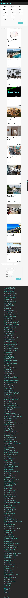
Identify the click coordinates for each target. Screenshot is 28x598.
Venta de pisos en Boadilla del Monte (9, 497)
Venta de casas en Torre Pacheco (8, 560)
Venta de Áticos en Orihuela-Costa (9, 439)
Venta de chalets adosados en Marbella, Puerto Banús (11, 324)
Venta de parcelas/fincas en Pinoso (9, 310)
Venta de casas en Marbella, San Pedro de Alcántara (11, 380)
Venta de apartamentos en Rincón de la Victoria (10, 503)
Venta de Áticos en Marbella (8, 347)
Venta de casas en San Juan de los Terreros (10, 492)
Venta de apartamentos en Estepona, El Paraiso (10, 438)
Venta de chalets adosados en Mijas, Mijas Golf (10, 418)
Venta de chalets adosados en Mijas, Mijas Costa (10, 345)
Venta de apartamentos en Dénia (8, 499)
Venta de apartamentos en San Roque (9, 520)
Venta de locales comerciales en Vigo (9, 432)
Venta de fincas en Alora (7, 562)
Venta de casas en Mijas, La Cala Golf (9, 465)
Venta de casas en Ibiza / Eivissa (8, 362)
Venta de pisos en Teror (7, 436)
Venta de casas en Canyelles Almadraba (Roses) (10, 403)
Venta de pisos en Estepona (8, 570)
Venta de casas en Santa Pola (8, 428)
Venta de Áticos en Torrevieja (8, 309)
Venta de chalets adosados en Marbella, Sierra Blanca (11, 554)
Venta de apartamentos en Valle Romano (10, 547)
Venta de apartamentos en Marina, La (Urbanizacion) (11, 543)
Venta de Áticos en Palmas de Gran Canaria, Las (10, 550)
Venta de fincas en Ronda (7, 585)
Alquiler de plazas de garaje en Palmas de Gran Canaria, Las (12, 563)
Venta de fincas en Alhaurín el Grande (9, 404)
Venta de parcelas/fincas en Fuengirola (9, 468)
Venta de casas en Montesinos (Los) (9, 580)
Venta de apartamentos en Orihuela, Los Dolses (10, 544)
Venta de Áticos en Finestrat (8, 488)
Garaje (4, 19)
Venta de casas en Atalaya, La (8, 365)
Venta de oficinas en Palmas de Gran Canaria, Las (11, 412)
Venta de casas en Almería (7, 456)
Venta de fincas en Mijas (7, 511)
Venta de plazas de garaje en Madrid (9, 381)
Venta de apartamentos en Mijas (8, 326)
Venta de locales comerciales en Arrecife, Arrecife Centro (12, 495)
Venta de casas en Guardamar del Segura (10, 531)
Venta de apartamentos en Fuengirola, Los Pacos (11, 546)
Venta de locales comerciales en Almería (9, 513)
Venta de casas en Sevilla (7, 583)
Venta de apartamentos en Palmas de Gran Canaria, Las (12, 471)
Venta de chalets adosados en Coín (9, 374)
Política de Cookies (6, 597)
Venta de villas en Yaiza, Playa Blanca (9, 390)
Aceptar (11, 276)
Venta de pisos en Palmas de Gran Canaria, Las (10, 294)
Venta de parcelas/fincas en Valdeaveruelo (10, 514)
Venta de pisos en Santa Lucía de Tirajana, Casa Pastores (12, 392)
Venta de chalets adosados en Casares (9, 401)
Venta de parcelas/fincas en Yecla (8, 336)
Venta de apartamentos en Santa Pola (9, 500)
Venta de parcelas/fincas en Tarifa (8, 481)
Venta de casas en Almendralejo (8, 385)
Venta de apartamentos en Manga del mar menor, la (11, 504)
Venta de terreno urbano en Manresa (9, 566)
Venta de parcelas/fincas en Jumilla (9, 434)
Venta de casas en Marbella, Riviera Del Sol (10, 366)
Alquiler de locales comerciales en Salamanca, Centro (11, 466)
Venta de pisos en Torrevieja (8, 358)
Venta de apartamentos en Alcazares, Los (10, 323)
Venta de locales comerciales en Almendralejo (10, 413)
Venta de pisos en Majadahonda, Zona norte (10, 415)
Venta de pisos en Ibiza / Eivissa (8, 435)
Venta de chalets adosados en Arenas (9, 427)
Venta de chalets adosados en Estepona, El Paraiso (11, 348)
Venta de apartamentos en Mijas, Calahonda (10, 330)
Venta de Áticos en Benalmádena (8, 317)
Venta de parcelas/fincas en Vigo (8, 540)
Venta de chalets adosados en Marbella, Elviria (10, 343)
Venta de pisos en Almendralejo (8, 352)
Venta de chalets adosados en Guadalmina (10, 338)
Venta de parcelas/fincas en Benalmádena (10, 386)
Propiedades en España (9, 287)
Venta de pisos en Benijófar (8, 517)
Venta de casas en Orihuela (8, 532)
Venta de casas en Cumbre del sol (8, 445)
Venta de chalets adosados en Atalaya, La (9, 462)
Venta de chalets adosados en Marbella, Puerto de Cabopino (12, 442)
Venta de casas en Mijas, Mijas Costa (9, 420)
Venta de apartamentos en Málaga (9, 296)
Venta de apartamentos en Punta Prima (9, 356)
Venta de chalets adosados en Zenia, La (9, 410)
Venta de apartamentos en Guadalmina (9, 353)
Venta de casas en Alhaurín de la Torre (9, 411)
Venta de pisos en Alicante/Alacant (9, 516)
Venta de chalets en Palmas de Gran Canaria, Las (11, 337)
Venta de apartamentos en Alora (8, 417)
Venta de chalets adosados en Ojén (9, 464)
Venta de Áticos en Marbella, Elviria (9, 506)
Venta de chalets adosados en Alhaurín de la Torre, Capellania (12, 553)
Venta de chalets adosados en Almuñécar (10, 527)
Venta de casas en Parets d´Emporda (9, 313)
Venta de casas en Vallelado (8, 446)
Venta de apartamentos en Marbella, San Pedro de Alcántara (12, 325)
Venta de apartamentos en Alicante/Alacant (10, 319)
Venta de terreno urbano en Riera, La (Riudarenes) (11, 482)
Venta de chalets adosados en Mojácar (9, 526)
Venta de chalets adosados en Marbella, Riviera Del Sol (11, 463)
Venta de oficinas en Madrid (8, 512)
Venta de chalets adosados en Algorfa (9, 367)
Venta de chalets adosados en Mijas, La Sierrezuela (11, 555)
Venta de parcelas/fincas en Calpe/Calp (9, 370)
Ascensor (20, 16)
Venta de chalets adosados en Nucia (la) (9, 359)
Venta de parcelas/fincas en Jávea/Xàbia (9, 391)
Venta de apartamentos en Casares (9, 335)
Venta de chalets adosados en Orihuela (9, 372)
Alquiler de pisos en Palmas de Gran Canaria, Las (11, 405)
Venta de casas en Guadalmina (8, 534)
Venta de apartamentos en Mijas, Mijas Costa (10, 331)
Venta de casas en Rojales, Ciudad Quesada (10, 327)
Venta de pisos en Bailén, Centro (8, 485)
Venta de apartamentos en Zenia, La (9, 487)
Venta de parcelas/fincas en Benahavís (9, 315)
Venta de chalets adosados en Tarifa (9, 575)
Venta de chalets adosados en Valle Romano (10, 475)
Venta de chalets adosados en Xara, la (9, 461)
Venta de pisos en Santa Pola (8, 567)
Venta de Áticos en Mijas (7, 551)
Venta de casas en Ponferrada (8, 533)
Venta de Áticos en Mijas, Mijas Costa (9, 571)
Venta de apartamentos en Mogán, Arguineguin (10, 437)
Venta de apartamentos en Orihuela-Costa (10, 334)
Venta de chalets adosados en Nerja (9, 388)
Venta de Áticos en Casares (8, 505)
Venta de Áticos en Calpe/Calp (8, 400)
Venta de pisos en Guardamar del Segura (9, 483)
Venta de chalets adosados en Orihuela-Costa (10, 344)
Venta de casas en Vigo (7, 561)
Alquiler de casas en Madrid (8, 312)
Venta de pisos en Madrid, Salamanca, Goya (10, 518)
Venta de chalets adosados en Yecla (9, 444)
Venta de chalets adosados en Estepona (9, 295)
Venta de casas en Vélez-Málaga (8, 510)
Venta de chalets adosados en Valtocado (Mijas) (10, 578)
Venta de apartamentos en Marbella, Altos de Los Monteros (12, 407)
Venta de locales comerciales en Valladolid (10, 467)
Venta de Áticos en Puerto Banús (8, 378)
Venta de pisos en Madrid (7, 308)
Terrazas (12, 19)
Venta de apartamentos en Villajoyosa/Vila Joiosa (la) (11, 321)
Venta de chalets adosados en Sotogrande (10, 316)
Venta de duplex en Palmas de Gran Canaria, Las (10, 548)
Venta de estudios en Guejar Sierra (9, 408)
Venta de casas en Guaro (7, 582)
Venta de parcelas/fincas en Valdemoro (9, 457)
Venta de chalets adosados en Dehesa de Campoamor (11, 573)
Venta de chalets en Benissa (8, 523)
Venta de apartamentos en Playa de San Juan (10, 422)
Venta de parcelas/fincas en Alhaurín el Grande (10, 421)
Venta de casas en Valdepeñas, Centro (9, 508)
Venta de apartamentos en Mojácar (9, 459)
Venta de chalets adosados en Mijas (9, 300)
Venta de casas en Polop (7, 375)
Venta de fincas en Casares (8, 584)
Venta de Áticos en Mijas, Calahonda (9, 440)
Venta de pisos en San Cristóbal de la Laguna (10, 450)
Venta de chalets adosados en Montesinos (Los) (10, 454)
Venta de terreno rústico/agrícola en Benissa (10, 376)
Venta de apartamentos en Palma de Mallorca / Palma (11, 451)
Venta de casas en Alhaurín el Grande (9, 430)
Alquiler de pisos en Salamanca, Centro (9, 447)
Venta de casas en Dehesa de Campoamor (10, 530)
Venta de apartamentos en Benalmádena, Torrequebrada (12, 502)
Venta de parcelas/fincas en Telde (8, 515)
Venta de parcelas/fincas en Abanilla (9, 469)
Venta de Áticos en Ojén (7, 473)
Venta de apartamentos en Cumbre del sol (10, 364)
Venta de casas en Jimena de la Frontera (9, 507)
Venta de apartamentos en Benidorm (9, 328)
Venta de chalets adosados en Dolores (9, 425)
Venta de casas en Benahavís (8, 389)
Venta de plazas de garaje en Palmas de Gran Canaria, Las (12, 431)
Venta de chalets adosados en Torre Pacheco (10, 395)
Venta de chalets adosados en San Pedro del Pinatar (11, 402)
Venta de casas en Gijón (7, 361)
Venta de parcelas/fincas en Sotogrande (9, 339)
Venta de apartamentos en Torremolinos (9, 318)
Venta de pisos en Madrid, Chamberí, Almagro (10, 542)
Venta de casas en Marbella (8, 303)
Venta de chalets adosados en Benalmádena (10, 302)
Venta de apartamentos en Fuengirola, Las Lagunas (11, 377)
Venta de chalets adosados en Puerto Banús (10, 577)
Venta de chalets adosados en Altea (9, 340)
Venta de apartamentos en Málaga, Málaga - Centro (11, 322)
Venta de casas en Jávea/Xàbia (8, 579)
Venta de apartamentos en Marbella (9, 290)
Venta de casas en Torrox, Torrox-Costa (9, 535)
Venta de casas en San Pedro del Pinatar (9, 357)
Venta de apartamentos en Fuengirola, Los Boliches (11, 452)
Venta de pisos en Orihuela (8, 541)
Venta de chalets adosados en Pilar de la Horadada (11, 350)
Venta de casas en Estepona (8, 299)
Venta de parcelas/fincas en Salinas (9, 480)
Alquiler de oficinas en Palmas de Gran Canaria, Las (11, 363)
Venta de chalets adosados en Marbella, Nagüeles (11, 455)
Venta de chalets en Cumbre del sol (9, 379)
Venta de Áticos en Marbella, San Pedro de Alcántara (11, 489)
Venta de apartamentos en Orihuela (9, 371)
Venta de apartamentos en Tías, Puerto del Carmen (11, 501)
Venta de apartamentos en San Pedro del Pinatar (11, 399)
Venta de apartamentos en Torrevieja (9, 289)
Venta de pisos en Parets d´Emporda (9, 346)
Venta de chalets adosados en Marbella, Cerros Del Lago (12, 528)
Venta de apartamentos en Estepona (9, 291)
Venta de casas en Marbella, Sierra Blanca (10, 509)
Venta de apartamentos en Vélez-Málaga (9, 472)
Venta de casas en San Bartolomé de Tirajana (10, 558)
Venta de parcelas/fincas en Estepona (9, 333)
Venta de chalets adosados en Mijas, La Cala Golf (10, 360)
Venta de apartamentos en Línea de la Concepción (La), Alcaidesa (13, 416)
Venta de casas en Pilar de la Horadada (9, 304)
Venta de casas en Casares (7, 478)
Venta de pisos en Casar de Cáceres (9, 355)
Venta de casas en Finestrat (8, 320)
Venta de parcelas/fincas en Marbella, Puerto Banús (11, 433)
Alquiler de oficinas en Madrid (8, 493)
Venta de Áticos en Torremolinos (8, 572)
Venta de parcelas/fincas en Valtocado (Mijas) (10, 565)
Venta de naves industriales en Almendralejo (10, 496)
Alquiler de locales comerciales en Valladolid (10, 494)
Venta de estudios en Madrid (8, 394)
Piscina (20, 19)
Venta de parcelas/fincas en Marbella (9, 351)
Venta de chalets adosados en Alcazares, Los (10, 368)
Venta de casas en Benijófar (8, 419)
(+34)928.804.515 (7, 592)
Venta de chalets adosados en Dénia (9, 409)
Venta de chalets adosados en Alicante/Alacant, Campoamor (12, 474)
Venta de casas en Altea (7, 556)
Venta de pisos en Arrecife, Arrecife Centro (10, 406)
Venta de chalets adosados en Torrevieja (9, 314)
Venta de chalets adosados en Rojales (9, 426)
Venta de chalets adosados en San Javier (9, 476)
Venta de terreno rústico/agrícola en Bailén (10, 448)
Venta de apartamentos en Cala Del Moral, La (10, 311)
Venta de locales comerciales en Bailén (9, 564)
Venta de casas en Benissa (7, 557)
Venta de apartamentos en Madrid (9, 387)
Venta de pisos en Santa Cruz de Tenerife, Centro (11, 519)
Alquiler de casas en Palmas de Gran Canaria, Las (11, 332)
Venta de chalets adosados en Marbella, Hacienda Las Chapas (12, 443)
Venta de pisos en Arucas (7, 470)
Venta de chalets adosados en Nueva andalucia (10, 297)
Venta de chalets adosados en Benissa (9, 354)
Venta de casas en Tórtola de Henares (9, 429)
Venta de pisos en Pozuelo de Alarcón (9, 569)
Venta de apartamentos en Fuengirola (9, 288)
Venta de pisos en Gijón (7, 568)
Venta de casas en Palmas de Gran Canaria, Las (10, 293)
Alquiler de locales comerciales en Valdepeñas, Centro (11, 479)
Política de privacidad (12, 276)
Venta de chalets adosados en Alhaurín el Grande (11, 342)
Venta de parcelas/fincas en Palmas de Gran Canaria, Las (12, 398)
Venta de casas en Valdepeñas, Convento (9, 581)
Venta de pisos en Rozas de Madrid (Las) (9, 458)
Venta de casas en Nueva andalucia (9, 305)
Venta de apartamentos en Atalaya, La (9, 383)
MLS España (6, 589)
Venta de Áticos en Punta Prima (8, 460)
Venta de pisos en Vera (7, 449)
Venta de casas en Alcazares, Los (8, 329)
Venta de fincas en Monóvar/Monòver (9, 536)
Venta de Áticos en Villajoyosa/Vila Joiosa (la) (10, 549)
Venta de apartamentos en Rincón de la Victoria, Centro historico (13, 521)
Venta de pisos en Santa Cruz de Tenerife (9, 486)
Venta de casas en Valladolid (8, 349)
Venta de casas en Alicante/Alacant (9, 529)
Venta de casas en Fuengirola (8, 396)
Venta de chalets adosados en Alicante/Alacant (10, 441)
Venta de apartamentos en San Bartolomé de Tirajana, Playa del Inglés (14, 423)
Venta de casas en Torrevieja (8, 306)
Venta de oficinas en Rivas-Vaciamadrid (9, 537)
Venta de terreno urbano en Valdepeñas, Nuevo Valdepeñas (12, 414)
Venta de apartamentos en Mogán (9, 545)
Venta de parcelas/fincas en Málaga (9, 539)
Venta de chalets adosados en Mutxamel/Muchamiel (11, 574)
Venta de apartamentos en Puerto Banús (10, 298)
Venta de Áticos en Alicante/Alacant (9, 453)
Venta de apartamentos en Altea (8, 498)
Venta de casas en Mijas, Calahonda (9, 341)
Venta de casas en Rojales (7, 384)
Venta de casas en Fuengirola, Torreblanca (10, 559)
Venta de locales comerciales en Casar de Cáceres (11, 538)
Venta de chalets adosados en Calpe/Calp (10, 301)
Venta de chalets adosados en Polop (9, 373)
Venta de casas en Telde (7, 369)
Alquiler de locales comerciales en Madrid (10, 397)
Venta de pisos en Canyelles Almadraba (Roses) (10, 484)
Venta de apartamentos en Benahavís (9, 292)
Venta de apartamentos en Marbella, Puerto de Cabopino (12, 393)
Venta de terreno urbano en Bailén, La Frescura (10, 382)
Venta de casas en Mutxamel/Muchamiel (9, 477)
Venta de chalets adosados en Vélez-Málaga (10, 491)
